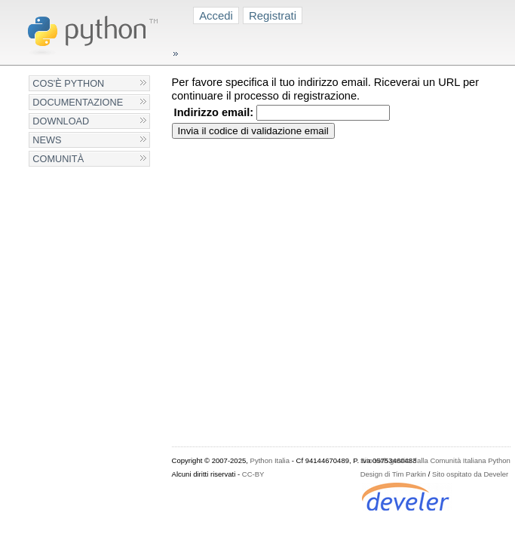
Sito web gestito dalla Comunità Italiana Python (435, 460)
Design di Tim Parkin (393, 474)
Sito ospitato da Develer (470, 474)
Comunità (58, 158)
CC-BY (253, 474)
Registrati (272, 15)
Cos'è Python (68, 83)
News (46, 140)
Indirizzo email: (214, 112)
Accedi (216, 15)
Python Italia (270, 460)
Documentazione (77, 102)
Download (60, 121)
